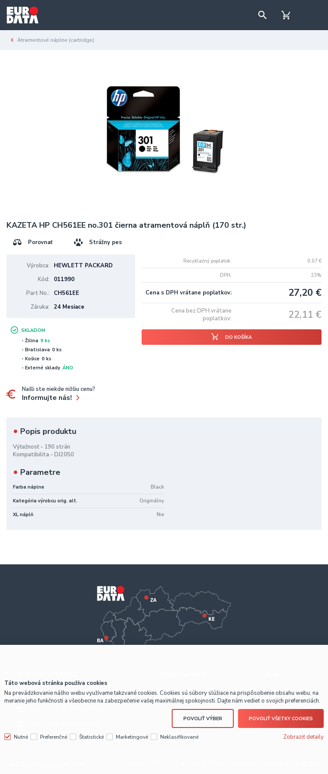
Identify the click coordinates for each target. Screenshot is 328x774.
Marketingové (132, 737)
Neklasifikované (179, 737)
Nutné (21, 737)
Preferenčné (53, 737)
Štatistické (91, 737)
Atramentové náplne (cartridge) (55, 40)
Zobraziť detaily (303, 737)
